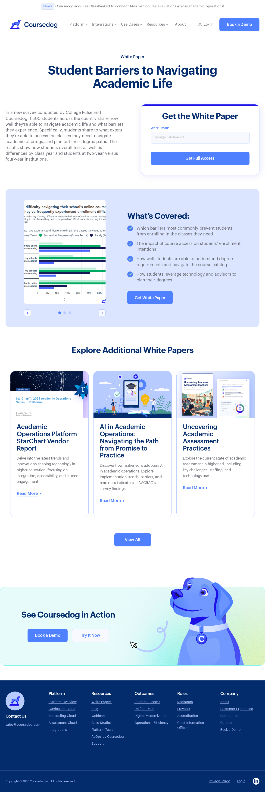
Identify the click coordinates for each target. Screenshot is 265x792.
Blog (94, 709)
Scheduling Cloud (62, 716)
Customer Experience (236, 709)
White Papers (101, 702)
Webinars (98, 716)
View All (132, 540)
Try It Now (90, 635)
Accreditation (187, 716)
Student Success (147, 702)
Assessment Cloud (63, 723)
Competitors (229, 716)
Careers (226, 723)
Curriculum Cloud (62, 709)
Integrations (58, 729)
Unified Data (144, 709)
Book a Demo (239, 24)
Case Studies (101, 723)
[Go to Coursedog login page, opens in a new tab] (206, 24)
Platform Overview (63, 702)
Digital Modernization (150, 716)
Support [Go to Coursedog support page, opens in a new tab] (97, 743)
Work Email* (160, 128)
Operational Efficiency (151, 723)
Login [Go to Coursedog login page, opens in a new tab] (241, 781)
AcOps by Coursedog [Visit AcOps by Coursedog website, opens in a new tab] (107, 736)
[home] (34, 24)
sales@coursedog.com (23, 724)
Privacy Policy (219, 781)
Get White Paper (150, 298)
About (224, 702)
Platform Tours (102, 729)
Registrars (185, 702)
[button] (78, 24)
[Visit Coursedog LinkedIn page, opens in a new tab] (256, 781)
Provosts (183, 709)
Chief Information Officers (190, 725)
